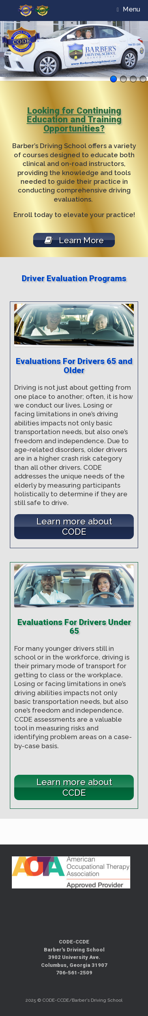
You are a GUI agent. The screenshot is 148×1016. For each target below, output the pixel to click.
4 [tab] (143, 79)
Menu (128, 9)
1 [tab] (113, 79)
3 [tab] (133, 79)
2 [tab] (123, 79)
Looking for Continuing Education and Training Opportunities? (74, 119)
